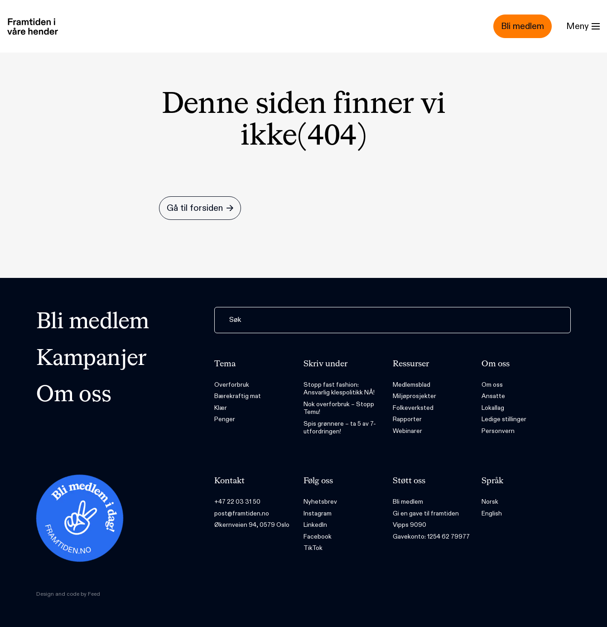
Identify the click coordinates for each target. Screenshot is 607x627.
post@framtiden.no (241, 513)
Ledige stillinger (504, 419)
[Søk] (392, 320)
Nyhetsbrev (320, 501)
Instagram (318, 513)
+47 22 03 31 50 (237, 501)
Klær (220, 407)
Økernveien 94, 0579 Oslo (251, 524)
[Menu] (583, 26)
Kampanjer (91, 359)
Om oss (73, 395)
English (492, 513)
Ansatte (493, 396)
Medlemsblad (411, 384)
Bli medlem (92, 322)
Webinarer (407, 431)
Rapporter (407, 419)
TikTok (313, 548)
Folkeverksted (413, 407)
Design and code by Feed (68, 594)
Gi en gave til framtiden (426, 513)
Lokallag (493, 407)
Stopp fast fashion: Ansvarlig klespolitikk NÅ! (339, 388)
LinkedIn (315, 524)
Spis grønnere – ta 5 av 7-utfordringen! (340, 427)
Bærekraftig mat (237, 396)
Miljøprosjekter (414, 396)
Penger (224, 419)
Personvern (498, 431)
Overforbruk (231, 384)
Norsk (490, 501)
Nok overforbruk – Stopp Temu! (339, 408)
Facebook (318, 536)
